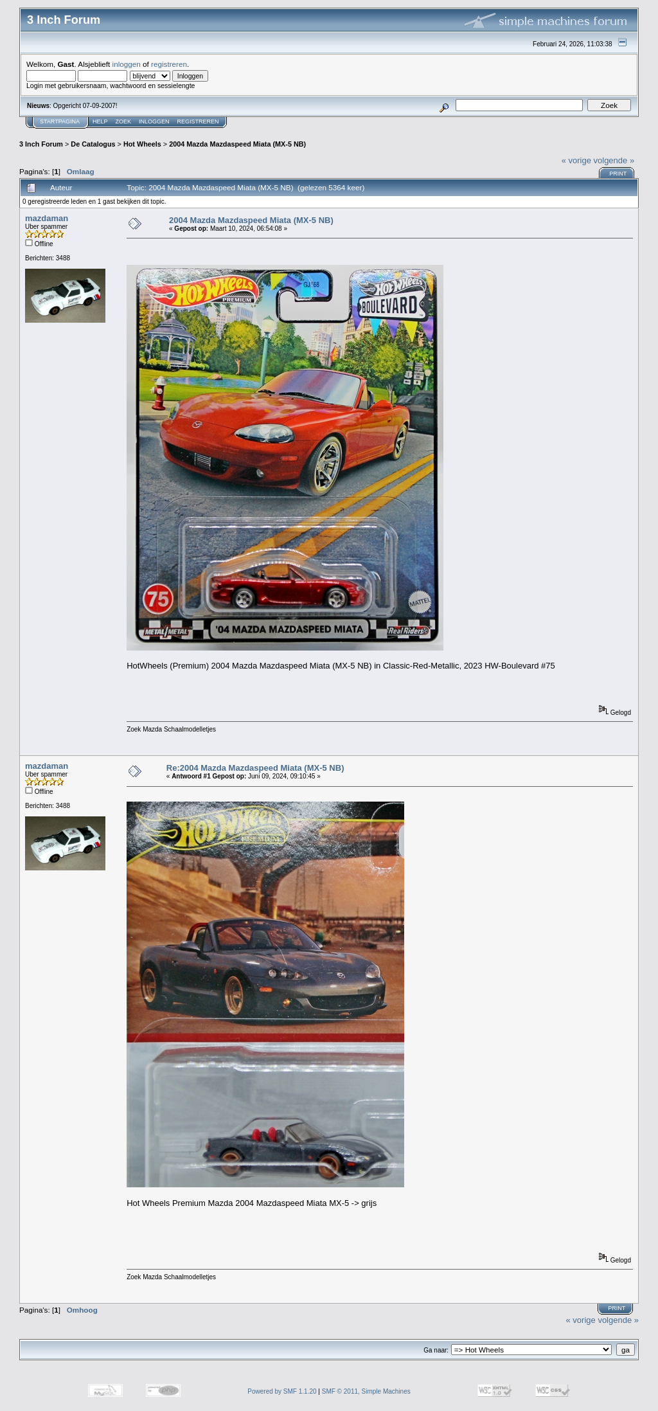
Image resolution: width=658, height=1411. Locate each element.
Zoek (124, 121)
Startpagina (60, 121)
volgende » (614, 160)
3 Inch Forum (41, 144)
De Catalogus (93, 144)
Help (100, 121)
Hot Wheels (142, 144)
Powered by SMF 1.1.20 (281, 1391)
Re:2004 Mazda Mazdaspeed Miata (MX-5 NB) (255, 768)
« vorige (576, 160)
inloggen (126, 64)
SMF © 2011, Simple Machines (366, 1391)
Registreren (198, 121)
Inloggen (154, 121)
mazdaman (46, 218)
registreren (169, 64)
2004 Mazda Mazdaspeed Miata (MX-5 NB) (237, 144)
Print (618, 173)
